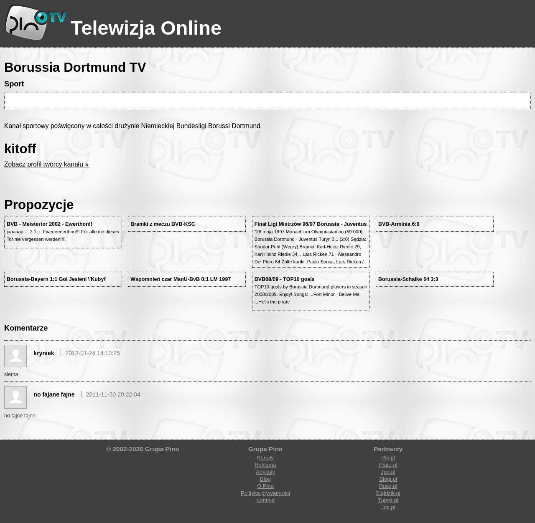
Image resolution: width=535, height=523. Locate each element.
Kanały (265, 458)
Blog (265, 479)
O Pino (265, 486)
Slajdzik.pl (388, 493)
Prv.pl (388, 458)
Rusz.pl (388, 486)
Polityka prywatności (265, 493)
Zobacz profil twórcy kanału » (46, 164)
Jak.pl (388, 507)
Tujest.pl (388, 500)
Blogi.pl (388, 479)
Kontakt (265, 500)
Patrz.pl (388, 465)
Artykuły (265, 472)
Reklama (265, 465)
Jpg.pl (388, 472)
